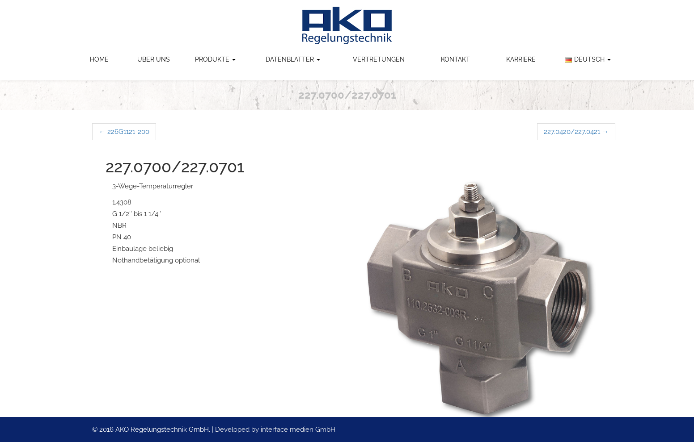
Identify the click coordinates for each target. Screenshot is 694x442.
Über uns (153, 59)
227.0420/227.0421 (576, 132)
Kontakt (455, 59)
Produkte (215, 59)
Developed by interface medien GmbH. (276, 429)
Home (99, 59)
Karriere (521, 59)
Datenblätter (293, 59)
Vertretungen (379, 59)
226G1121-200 (124, 132)
